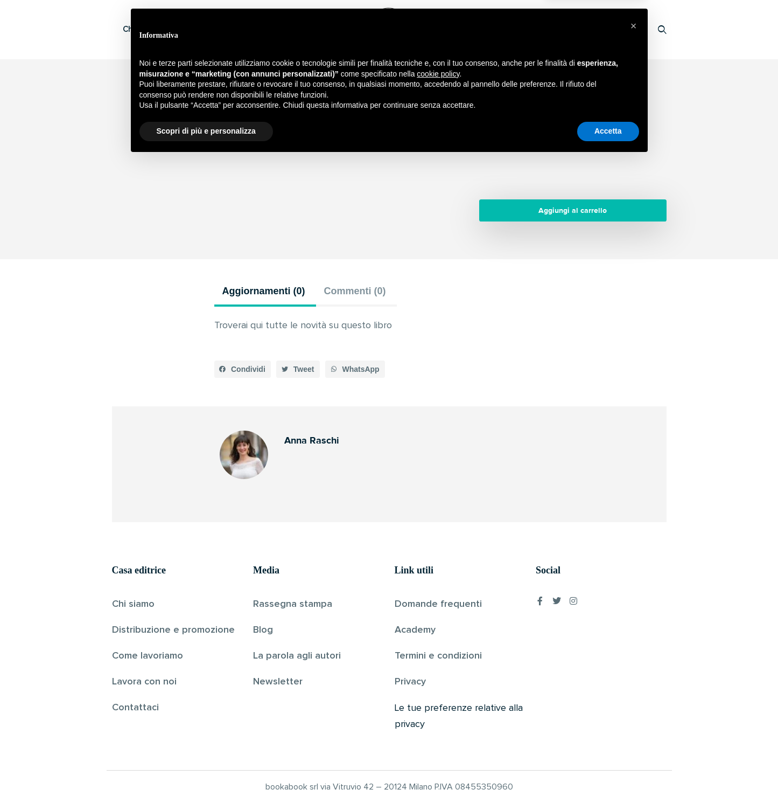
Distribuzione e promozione (173, 630)
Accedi (634, 29)
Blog (263, 630)
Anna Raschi (370, 147)
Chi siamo (133, 604)
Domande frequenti (438, 604)
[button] (242, 369)
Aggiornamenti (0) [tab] (263, 291)
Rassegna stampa (292, 604)
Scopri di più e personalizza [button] (206, 773)
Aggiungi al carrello (572, 210)
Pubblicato (418, 147)
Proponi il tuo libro (576, 29)
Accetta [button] (608, 773)
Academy (415, 630)
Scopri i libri (252, 29)
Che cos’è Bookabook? (166, 29)
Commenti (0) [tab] (355, 291)
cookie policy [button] (438, 716)
